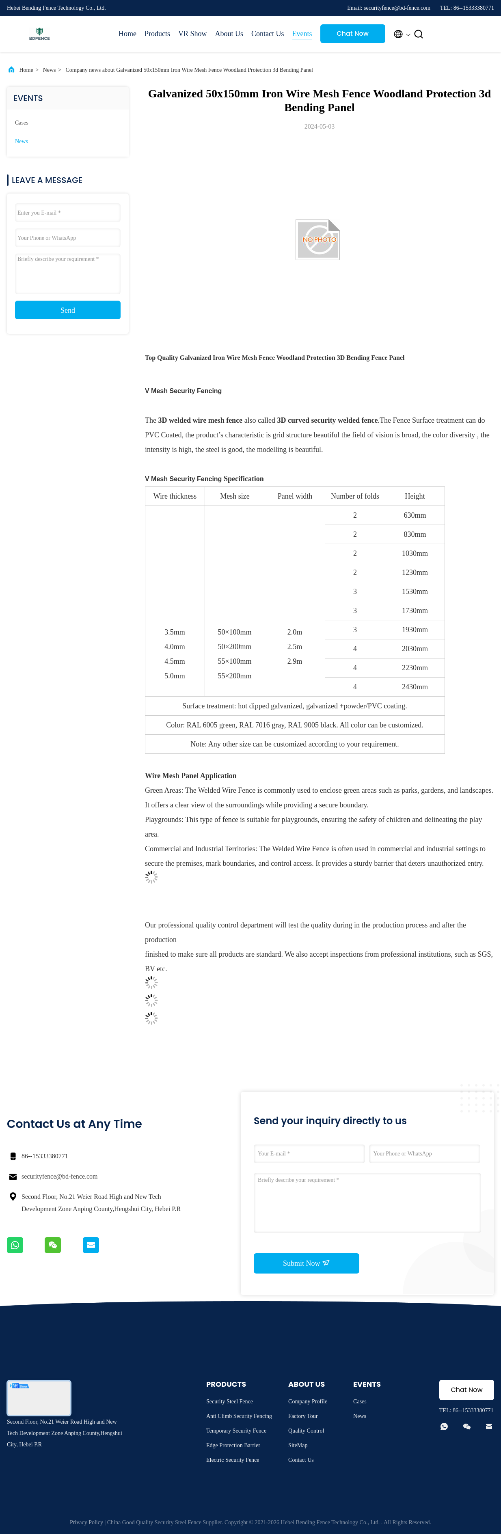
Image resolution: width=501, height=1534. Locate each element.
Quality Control (306, 1431)
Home (127, 34)
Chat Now (353, 33)
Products (157, 34)
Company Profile (307, 1401)
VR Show (192, 34)
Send (67, 310)
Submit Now (306, 1263)
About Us (229, 34)
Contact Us (267, 34)
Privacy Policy (86, 1522)
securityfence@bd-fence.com (60, 1176)
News (49, 70)
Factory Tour (302, 1416)
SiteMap (297, 1445)
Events (302, 34)
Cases (21, 123)
